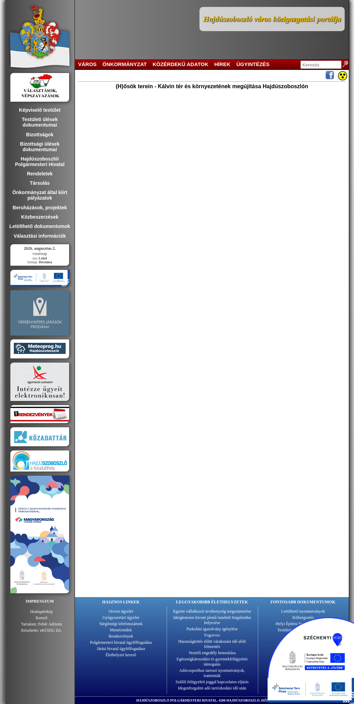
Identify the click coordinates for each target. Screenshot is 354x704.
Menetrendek (121, 630)
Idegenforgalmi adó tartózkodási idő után (212, 688)
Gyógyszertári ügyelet (121, 617)
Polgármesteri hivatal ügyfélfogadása (121, 642)
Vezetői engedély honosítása (212, 652)
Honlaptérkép (41, 611)
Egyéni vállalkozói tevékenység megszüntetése (212, 611)
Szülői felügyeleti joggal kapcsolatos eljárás (212, 681)
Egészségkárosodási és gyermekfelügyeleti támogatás (212, 662)
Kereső (41, 617)
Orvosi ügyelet (121, 611)
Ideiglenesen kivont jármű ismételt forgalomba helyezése (212, 620)
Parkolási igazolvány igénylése (212, 629)
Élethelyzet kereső (121, 654)
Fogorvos (212, 635)
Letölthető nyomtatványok (303, 611)
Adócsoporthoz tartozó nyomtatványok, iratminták (212, 673)
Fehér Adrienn (50, 624)
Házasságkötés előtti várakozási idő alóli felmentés (212, 644)
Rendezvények (121, 636)
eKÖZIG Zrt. (51, 630)
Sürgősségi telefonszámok (120, 623)
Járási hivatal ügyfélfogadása (121, 648)
